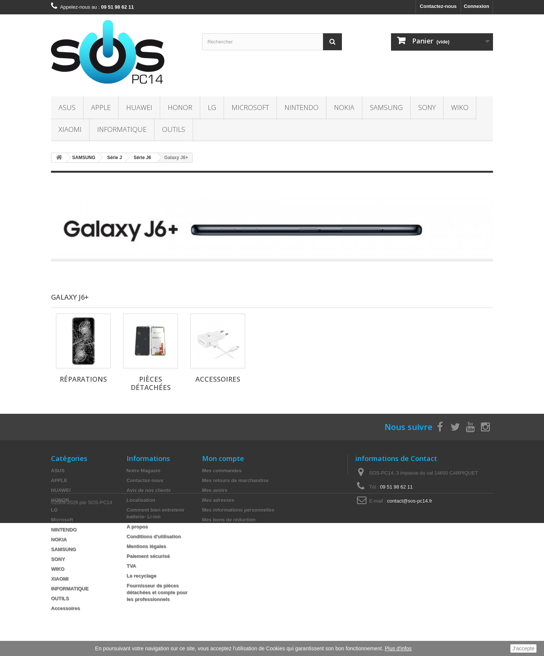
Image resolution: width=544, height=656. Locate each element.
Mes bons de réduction (229, 520)
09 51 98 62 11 (396, 487)
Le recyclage (141, 576)
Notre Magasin (144, 470)
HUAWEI (139, 107)
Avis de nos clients (149, 490)
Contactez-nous (438, 6)
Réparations (83, 379)
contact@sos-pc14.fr (409, 501)
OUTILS (173, 129)
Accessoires (217, 379)
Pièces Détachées (151, 383)
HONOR (180, 107)
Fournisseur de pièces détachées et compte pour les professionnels (157, 592)
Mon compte (223, 458)
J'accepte (523, 648)
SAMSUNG (386, 107)
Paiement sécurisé (148, 556)
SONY (427, 107)
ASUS (67, 107)
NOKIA (344, 107)
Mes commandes (222, 470)
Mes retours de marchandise (235, 480)
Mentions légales (146, 546)
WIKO (459, 107)
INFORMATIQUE (122, 129)
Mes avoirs (214, 490)
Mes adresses (218, 500)
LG (212, 107)
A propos (137, 526)
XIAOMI (70, 129)
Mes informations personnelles (238, 510)
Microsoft (250, 107)
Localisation (141, 500)
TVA (131, 566)
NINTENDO (301, 107)
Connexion (476, 6)
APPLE (101, 107)
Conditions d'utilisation (154, 536)
